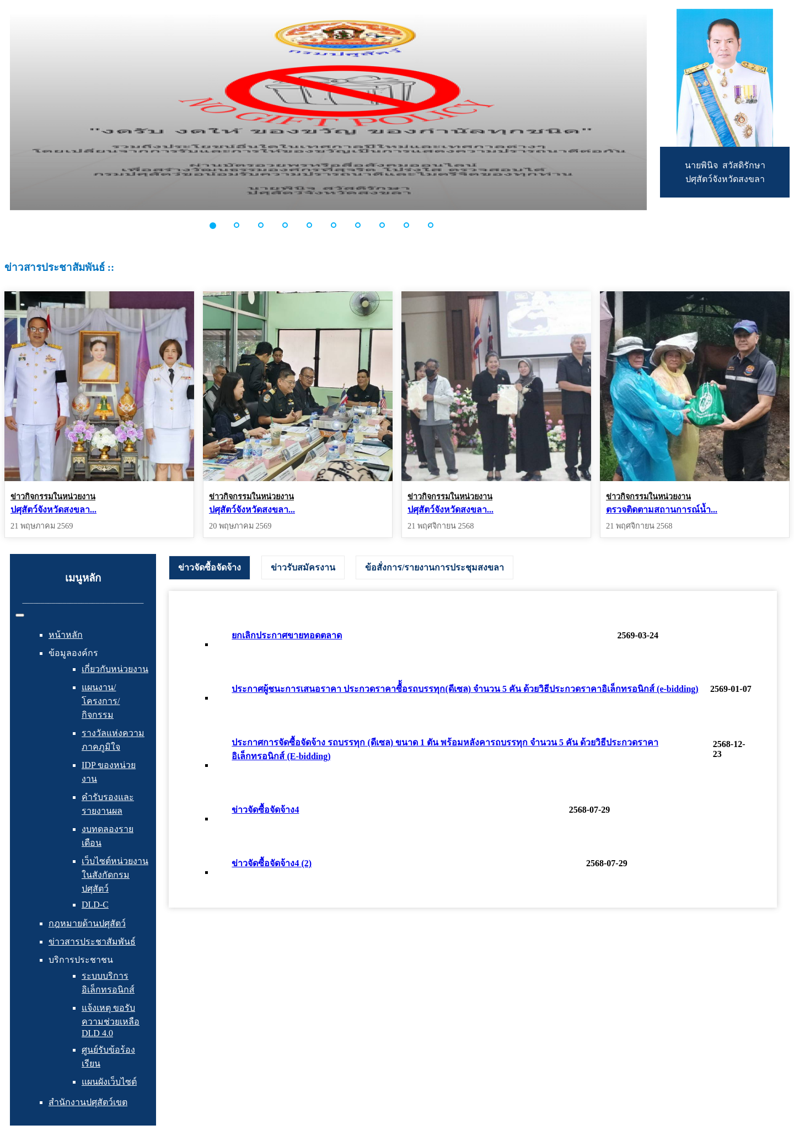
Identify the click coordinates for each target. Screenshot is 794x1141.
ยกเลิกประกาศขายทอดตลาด (287, 635)
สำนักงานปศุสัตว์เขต (88, 1102)
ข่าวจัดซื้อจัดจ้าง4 (265, 809)
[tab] (209, 568)
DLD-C (95, 904)
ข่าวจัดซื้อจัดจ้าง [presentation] (209, 567)
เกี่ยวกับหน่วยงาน (115, 669)
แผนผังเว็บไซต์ (109, 1081)
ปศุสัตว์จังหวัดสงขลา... (53, 509)
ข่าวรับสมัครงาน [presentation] (303, 567)
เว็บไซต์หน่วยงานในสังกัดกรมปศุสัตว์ (115, 874)
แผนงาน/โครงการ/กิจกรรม (101, 701)
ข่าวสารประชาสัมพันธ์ (92, 941)
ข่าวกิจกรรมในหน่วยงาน (52, 496)
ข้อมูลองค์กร (73, 653)
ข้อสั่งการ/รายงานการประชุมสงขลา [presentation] (434, 567)
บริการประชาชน (81, 959)
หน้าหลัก (66, 634)
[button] (219, 225)
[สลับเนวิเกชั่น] (19, 615)
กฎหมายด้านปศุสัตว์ (87, 923)
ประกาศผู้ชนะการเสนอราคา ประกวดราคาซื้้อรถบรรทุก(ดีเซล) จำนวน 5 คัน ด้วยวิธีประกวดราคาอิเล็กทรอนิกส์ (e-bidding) (465, 689)
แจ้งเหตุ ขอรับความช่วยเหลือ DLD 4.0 (111, 1020)
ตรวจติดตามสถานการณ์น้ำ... (661, 509)
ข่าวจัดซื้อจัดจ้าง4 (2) (272, 863)
